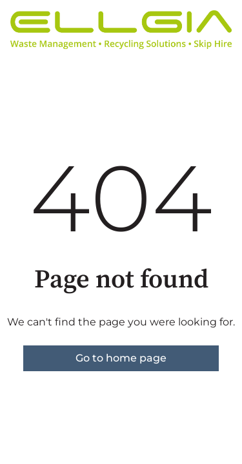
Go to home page (121, 358)
